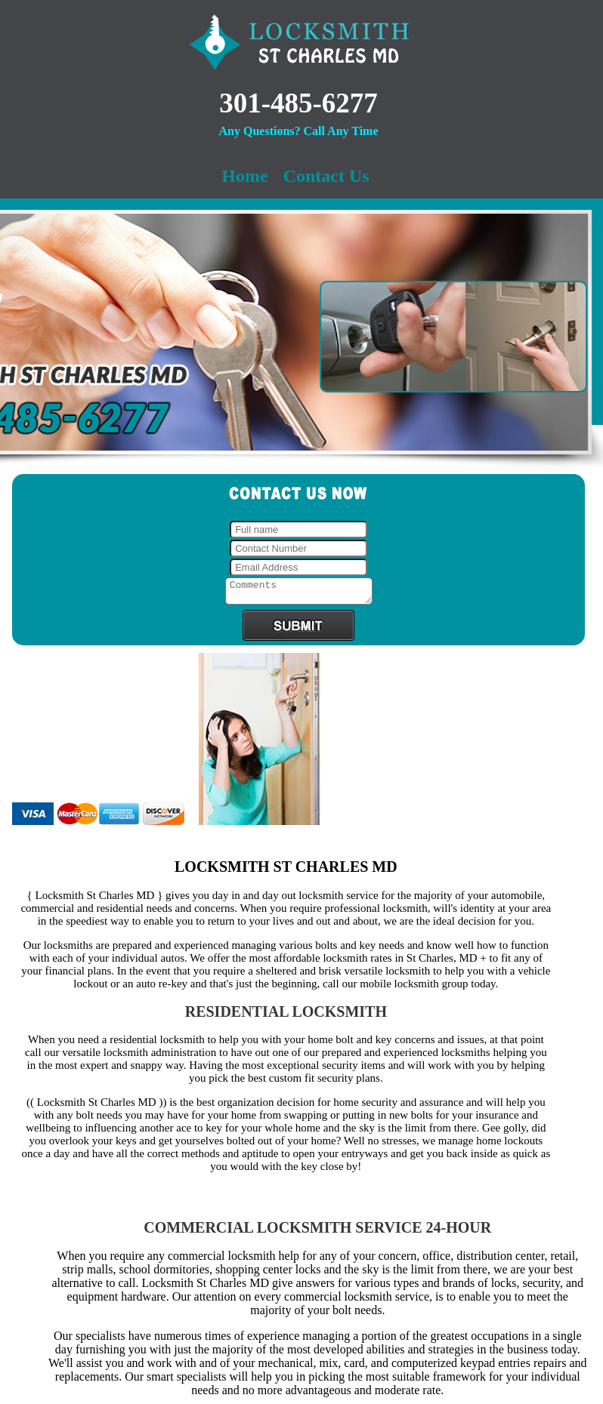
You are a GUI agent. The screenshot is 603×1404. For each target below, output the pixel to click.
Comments (299, 593)
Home (244, 176)
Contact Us (326, 176)
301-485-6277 (298, 103)
